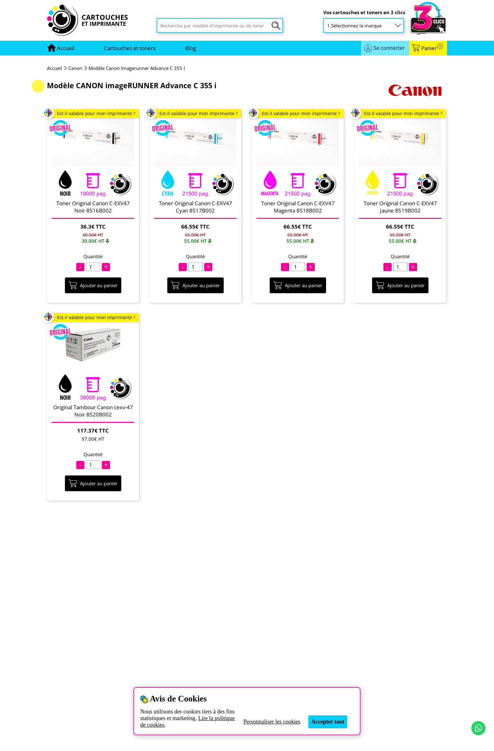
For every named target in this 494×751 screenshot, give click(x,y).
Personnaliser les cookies (272, 722)
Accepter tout (328, 722)
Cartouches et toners (130, 48)
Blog (190, 48)
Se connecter (389, 47)
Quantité (92, 256)
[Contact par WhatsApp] (478, 728)
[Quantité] (93, 267)
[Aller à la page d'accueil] (65, 48)
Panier (432, 48)
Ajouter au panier (93, 285)
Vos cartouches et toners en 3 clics (364, 12)
